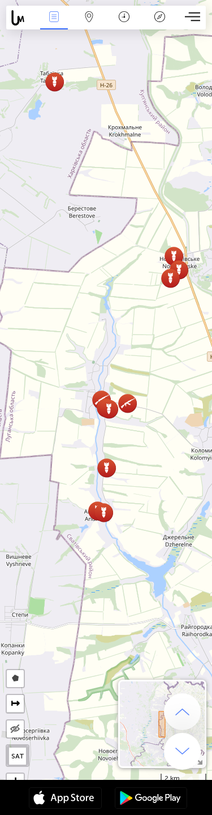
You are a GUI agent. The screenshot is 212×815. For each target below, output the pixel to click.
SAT (17, 756)
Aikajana (124, 18)
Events (53, 18)
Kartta (89, 18)
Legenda (159, 18)
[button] (174, 256)
